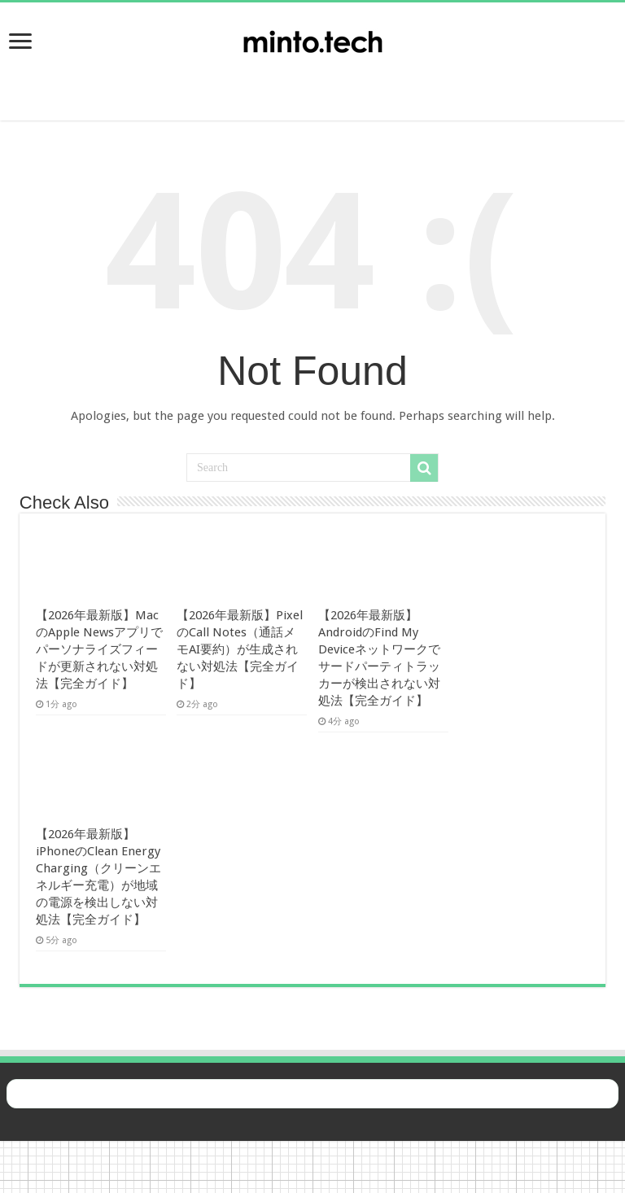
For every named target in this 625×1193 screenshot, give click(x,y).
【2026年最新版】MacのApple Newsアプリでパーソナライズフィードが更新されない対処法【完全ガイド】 (99, 649)
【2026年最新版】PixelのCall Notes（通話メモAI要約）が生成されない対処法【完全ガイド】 (240, 649)
